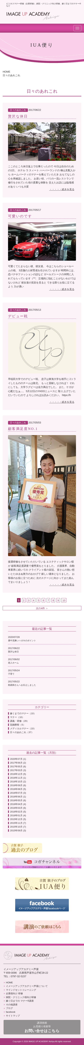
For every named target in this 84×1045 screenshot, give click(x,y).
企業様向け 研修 (13, 993)
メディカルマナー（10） (23, 728)
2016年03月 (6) (18, 808)
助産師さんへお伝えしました (22, 685)
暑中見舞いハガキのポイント (22, 640)
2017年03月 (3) (18, 770)
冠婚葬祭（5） (17, 725)
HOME (6, 71)
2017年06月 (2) (18, 763)
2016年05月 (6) (18, 800)
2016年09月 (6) (18, 785)
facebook (9, 1012)
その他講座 (11, 1004)
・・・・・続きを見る (61, 189)
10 (63, 600)
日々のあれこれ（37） (21, 732)
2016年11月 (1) (18, 778)
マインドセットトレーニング (20, 990)
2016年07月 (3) (18, 793)
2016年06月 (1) (18, 796)
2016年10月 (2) (18, 781)
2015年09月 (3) (18, 830)
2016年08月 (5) (18, 789)
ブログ (8, 1008)
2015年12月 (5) (18, 819)
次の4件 (40, 608)
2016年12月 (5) (18, 774)
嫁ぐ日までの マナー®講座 (19, 1000)
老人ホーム (13, 663)
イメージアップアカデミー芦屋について (26, 986)
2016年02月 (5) (18, 812)
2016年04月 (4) (18, 804)
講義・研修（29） (19, 721)
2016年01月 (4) (18, 815)
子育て (11, 674)
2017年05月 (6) (18, 766)
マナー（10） (17, 717)
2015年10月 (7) (18, 827)
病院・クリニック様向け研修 (20, 997)
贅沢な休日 (13, 651)
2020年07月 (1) (18, 759)
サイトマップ (12, 1015)
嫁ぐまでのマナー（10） (23, 713)
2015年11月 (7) (18, 823)
